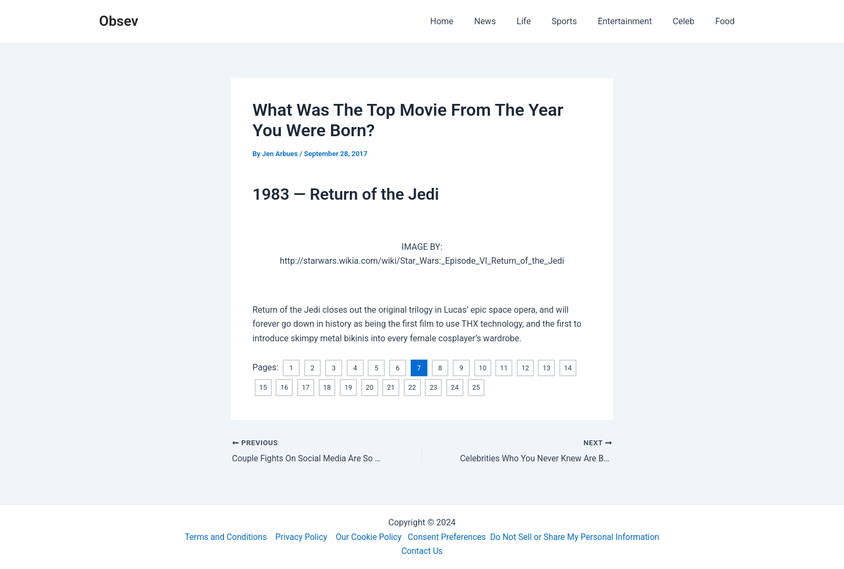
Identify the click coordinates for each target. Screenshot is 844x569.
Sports (576, 21)
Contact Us (422, 551)
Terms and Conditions (221, 536)
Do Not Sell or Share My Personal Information (578, 536)
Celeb (689, 21)
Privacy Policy (298, 536)
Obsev (118, 21)
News (505, 21)
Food (726, 21)
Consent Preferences (447, 536)
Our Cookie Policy (367, 536)
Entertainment (634, 21)
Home (465, 21)
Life (540, 21)
